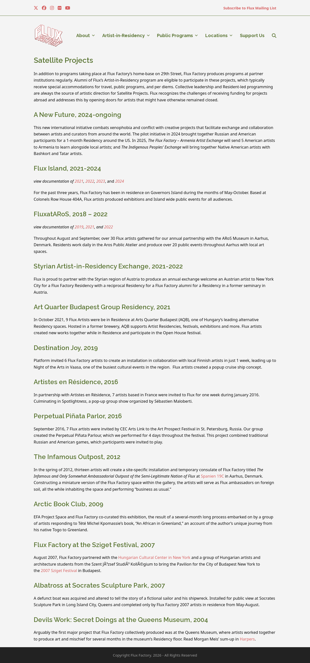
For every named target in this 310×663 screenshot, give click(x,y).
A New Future (54, 114)
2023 (100, 181)
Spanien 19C (212, 476)
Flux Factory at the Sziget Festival (85, 545)
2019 (79, 227)
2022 (89, 181)
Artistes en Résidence (67, 382)
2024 (119, 181)
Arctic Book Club (59, 504)
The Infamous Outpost (68, 457)
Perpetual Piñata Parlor (69, 416)
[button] (274, 35)
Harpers (247, 639)
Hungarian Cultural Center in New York (154, 557)
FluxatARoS (51, 214)
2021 (79, 181)
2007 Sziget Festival (59, 570)
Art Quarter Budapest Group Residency (93, 307)
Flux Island (50, 168)
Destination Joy (57, 348)
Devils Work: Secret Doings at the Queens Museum (112, 619)
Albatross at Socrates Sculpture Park (90, 585)
